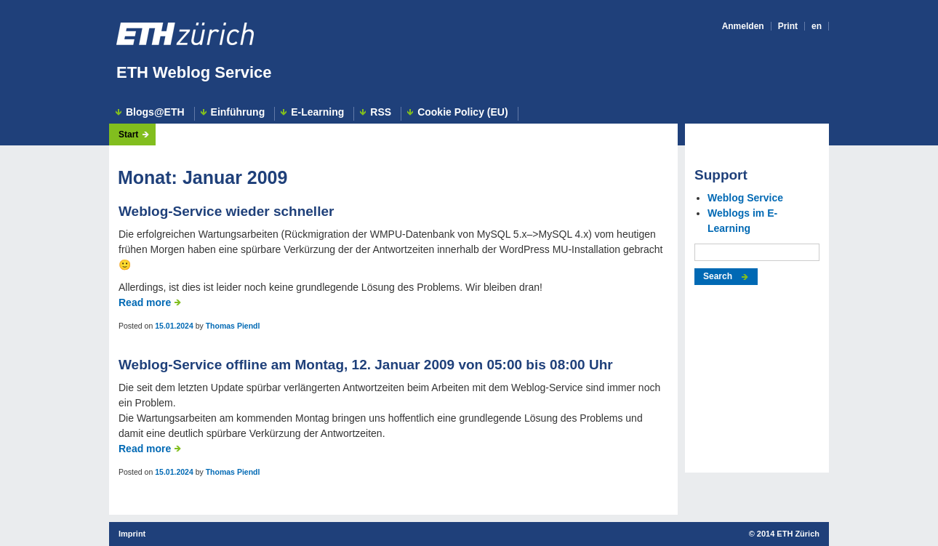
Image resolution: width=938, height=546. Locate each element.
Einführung (238, 112)
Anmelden (743, 26)
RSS (380, 112)
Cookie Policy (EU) (462, 112)
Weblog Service (745, 198)
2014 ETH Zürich (788, 533)
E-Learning (317, 112)
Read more (145, 302)
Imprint (132, 533)
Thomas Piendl (233, 325)
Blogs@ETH (155, 112)
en (816, 26)
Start (128, 134)
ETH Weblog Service (194, 72)
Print (788, 26)
